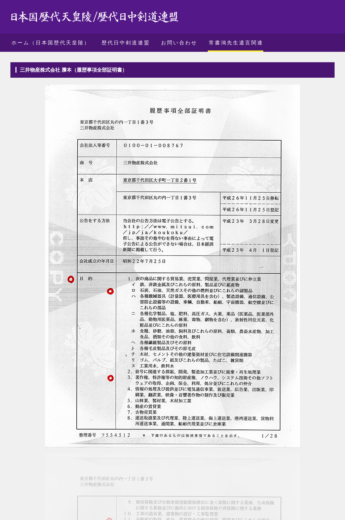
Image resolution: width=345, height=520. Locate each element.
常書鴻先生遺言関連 (236, 42)
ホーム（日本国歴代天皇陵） (50, 42)
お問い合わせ (179, 42)
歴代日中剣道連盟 (126, 42)
